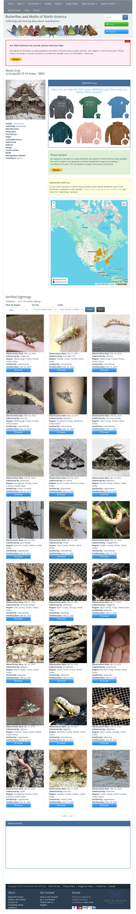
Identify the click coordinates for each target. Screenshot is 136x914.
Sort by (35, 305)
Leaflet (98, 284)
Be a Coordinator (47, 899)
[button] (9, 100)
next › (71, 816)
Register (43, 905)
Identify (48, 3)
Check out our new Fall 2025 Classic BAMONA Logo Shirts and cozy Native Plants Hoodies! (89, 91)
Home (10, 3)
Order (60, 305)
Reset (100, 309)
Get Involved (34, 3)
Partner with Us (46, 902)
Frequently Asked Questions (15, 906)
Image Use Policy (85, 886)
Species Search (14, 10)
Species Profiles (108, 3)
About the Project (16, 897)
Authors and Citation (17, 899)
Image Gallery (72, 3)
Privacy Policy (69, 886)
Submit (90, 309)
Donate (36, 10)
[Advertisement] (68, 847)
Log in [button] (110, 24)
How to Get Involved (49, 897)
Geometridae (18, 123)
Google (112, 284)
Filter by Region (13, 305)
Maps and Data (89, 3)
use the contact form (113, 189)
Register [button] (111, 31)
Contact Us (101, 886)
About (20, 3)
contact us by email (91, 189)
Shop (27, 10)
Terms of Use (54, 886)
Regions (58, 3)
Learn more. (88, 902)
